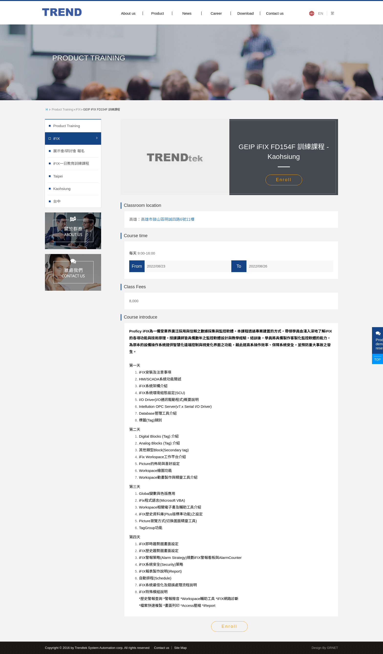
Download (245, 13)
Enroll (283, 179)
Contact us (275, 13)
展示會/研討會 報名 (77, 150)
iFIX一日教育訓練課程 (77, 163)
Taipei (77, 176)
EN (320, 13)
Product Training (62, 109)
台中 (77, 201)
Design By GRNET (325, 648)
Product (157, 13)
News (187, 13)
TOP (377, 359)
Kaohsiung (77, 188)
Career (216, 13)
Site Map (180, 648)
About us (128, 13)
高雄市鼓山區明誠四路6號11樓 (167, 219)
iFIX (78, 109)
